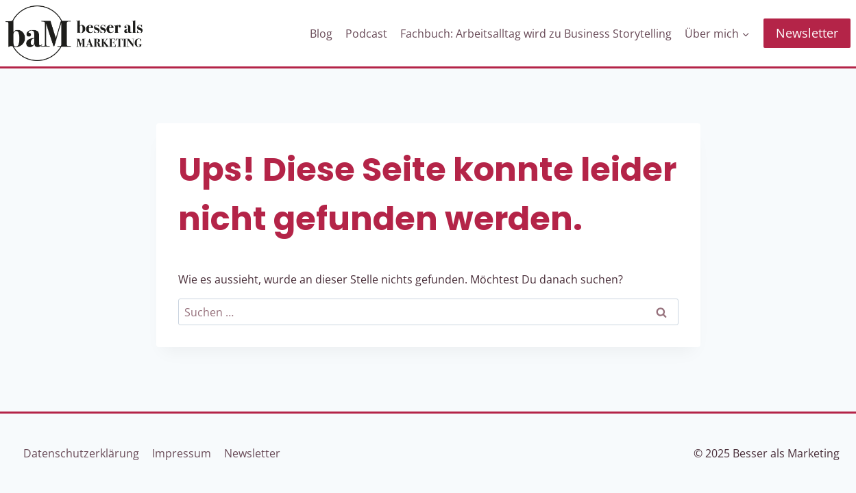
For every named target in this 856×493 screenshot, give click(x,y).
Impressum (181, 453)
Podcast (366, 33)
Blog (321, 33)
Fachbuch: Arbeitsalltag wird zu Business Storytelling (536, 33)
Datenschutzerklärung (81, 453)
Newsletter (807, 33)
